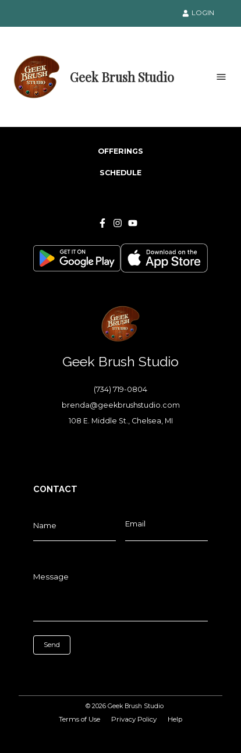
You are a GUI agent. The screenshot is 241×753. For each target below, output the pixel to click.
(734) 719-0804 (120, 389)
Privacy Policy (134, 719)
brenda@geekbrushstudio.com (121, 405)
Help (175, 719)
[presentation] (85, 672)
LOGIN (198, 13)
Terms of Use (79, 719)
